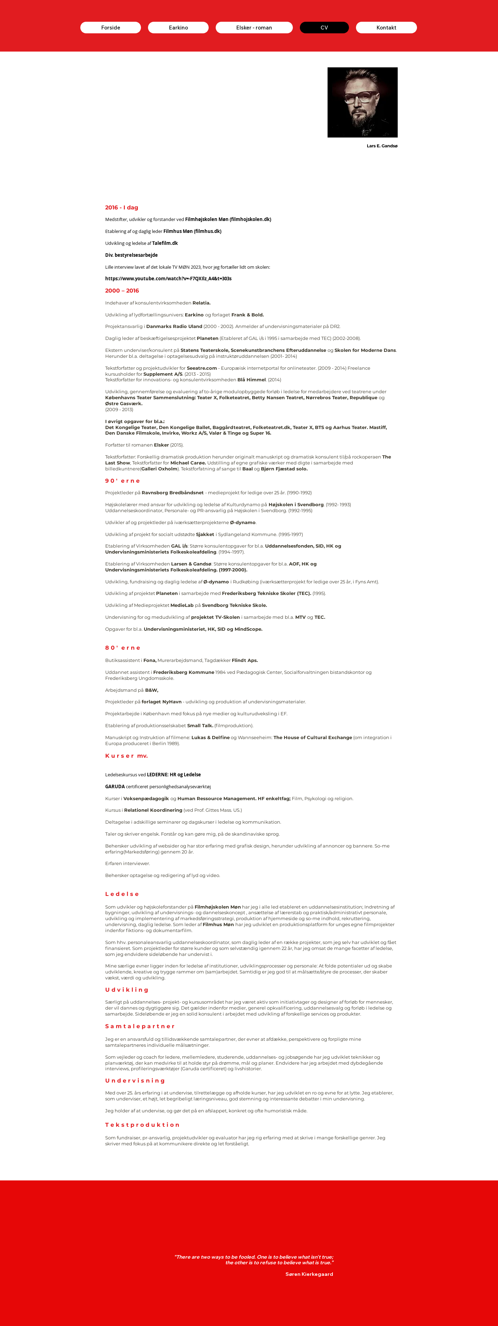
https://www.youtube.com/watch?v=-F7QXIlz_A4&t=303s (168, 278)
